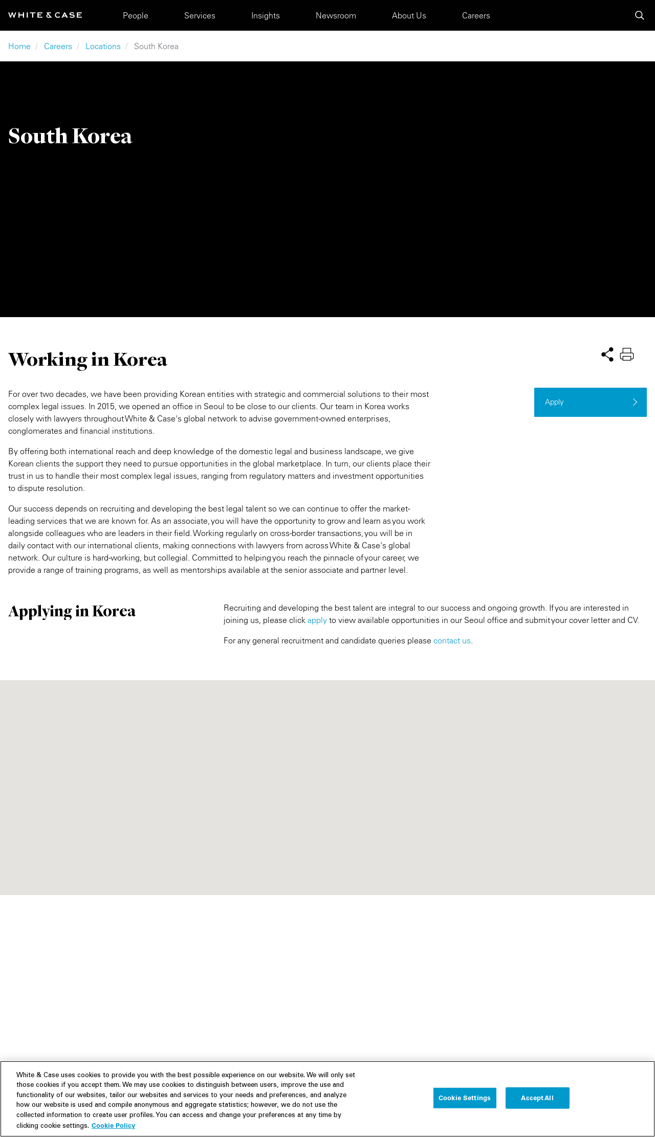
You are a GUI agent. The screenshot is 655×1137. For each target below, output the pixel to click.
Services (199, 15)
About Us (409, 15)
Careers (476, 15)
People (135, 15)
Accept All (537, 1098)
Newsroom (336, 15)
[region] (327, 1099)
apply (317, 620)
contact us (452, 640)
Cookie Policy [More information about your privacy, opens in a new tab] (113, 1125)
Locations (103, 46)
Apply (554, 402)
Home (19, 46)
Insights (265, 15)
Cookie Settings (465, 1098)
